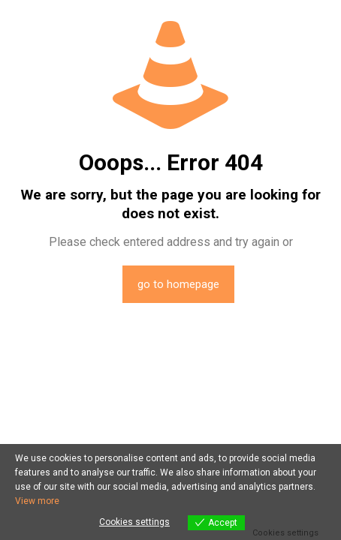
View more (37, 501)
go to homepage (178, 284)
